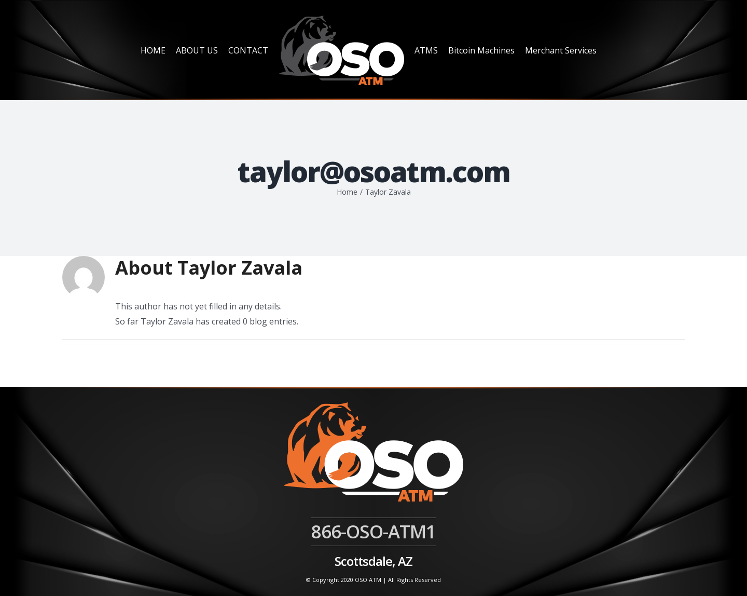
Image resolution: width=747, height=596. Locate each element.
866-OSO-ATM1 (373, 531)
